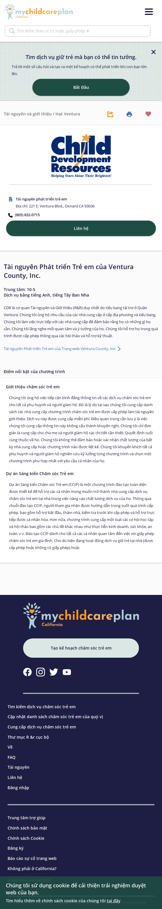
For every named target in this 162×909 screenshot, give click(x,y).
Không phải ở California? (32, 868)
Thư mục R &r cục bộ (28, 737)
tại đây (114, 900)
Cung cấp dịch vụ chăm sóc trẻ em (42, 727)
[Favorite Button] (148, 114)
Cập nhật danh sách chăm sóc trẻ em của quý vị (55, 716)
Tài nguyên (18, 767)
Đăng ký (16, 848)
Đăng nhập (18, 787)
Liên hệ (15, 777)
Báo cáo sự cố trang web (32, 858)
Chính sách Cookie (26, 838)
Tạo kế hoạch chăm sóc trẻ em (81, 648)
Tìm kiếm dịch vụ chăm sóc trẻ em (42, 706)
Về (10, 747)
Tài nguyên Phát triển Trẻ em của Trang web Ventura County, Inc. (60, 348)
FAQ (11, 757)
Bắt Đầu (81, 87)
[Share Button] (110, 114)
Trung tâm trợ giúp (27, 817)
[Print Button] (129, 114)
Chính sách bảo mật (27, 828)
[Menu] (148, 11)
